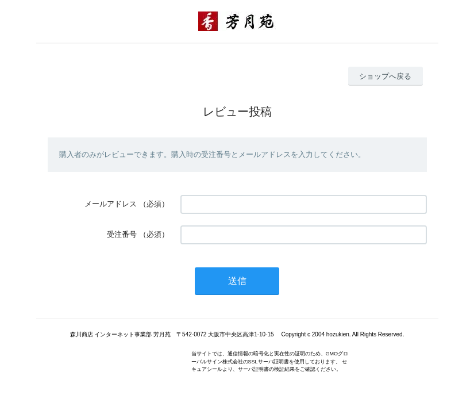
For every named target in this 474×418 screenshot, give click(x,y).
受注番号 (122, 234)
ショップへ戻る (385, 76)
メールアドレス (110, 204)
